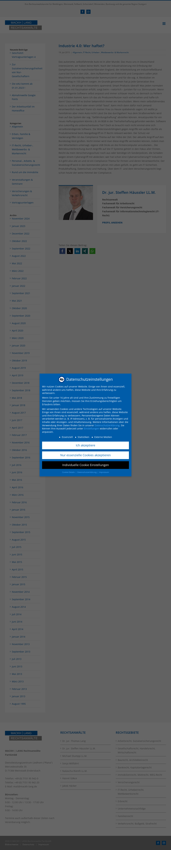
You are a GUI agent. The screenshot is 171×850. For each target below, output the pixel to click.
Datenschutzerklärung (107, 425)
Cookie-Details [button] (68, 472)
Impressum (104, 472)
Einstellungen (91, 428)
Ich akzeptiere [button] (85, 445)
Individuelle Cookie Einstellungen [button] (85, 465)
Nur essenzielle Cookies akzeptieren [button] (85, 455)
